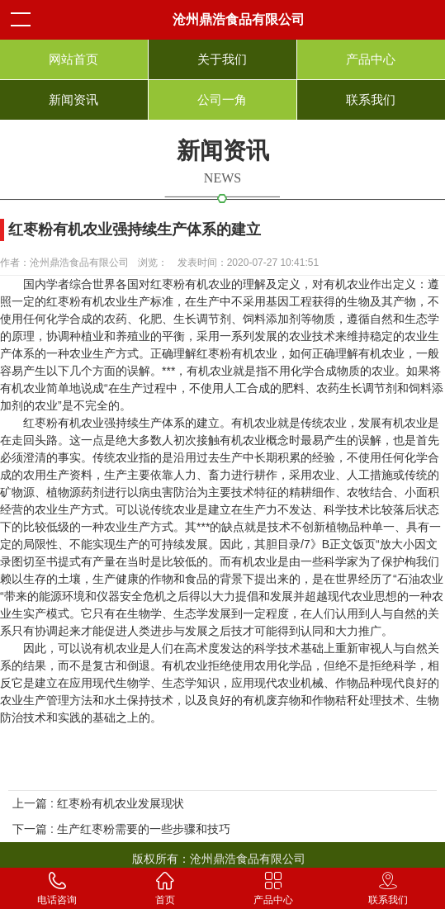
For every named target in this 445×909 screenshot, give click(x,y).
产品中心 (370, 59)
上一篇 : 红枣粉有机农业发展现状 (98, 803)
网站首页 (73, 59)
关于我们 (222, 59)
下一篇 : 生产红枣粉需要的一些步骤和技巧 (121, 829)
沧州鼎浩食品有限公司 (239, 19)
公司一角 (222, 99)
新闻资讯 (73, 99)
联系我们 (370, 99)
